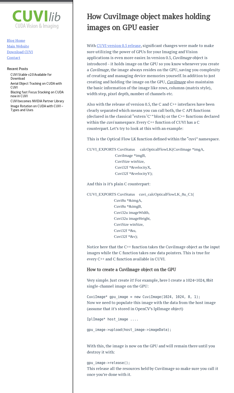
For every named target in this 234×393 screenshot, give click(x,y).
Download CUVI (20, 51)
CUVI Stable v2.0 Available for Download (31, 76)
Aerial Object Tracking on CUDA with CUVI (36, 85)
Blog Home (16, 40)
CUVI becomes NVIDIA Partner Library (37, 101)
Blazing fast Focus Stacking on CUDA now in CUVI (37, 94)
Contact (13, 57)
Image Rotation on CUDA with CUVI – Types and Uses (37, 108)
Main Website (18, 46)
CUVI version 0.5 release (119, 45)
